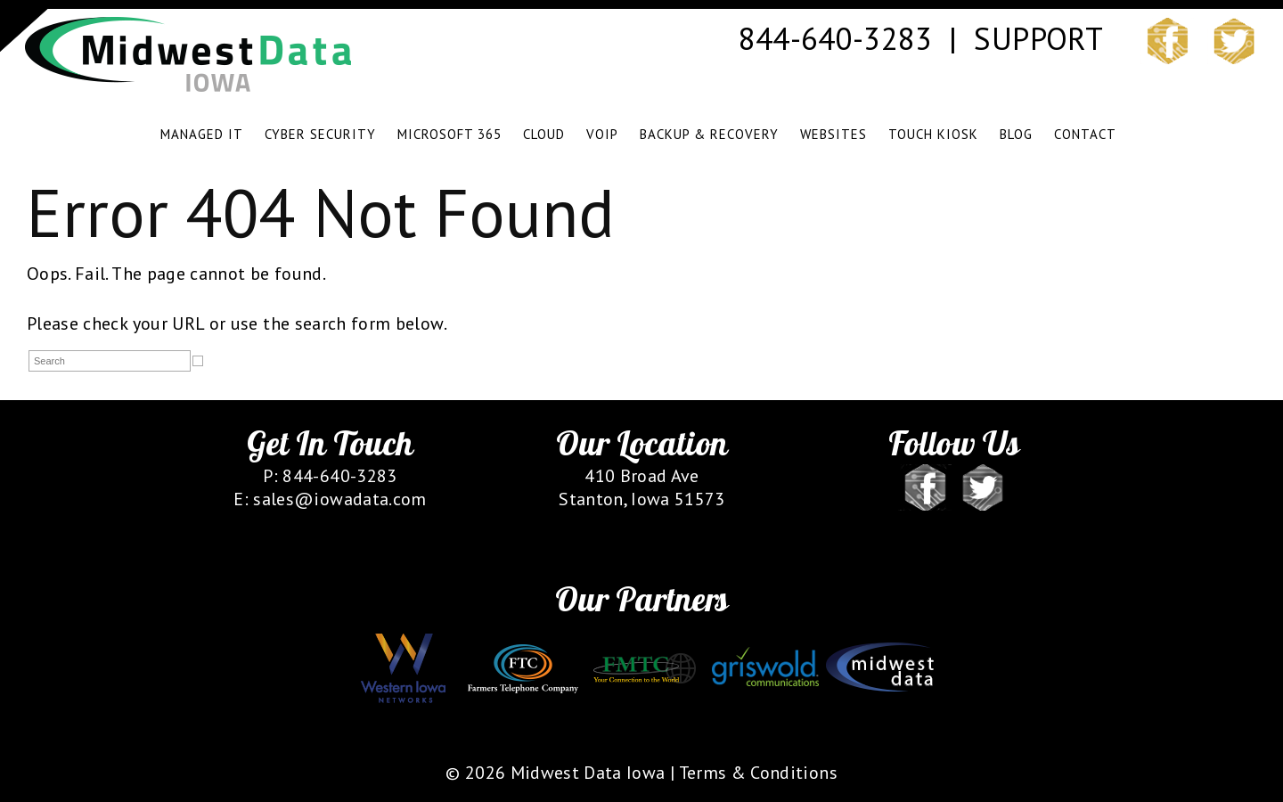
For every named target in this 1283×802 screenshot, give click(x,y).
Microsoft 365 (449, 134)
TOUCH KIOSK (933, 134)
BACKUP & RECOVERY (709, 134)
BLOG (1016, 134)
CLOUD (544, 134)
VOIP (602, 134)
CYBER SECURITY (320, 134)
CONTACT (1085, 134)
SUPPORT (1037, 38)
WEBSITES (833, 134)
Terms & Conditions (758, 772)
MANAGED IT (201, 134)
